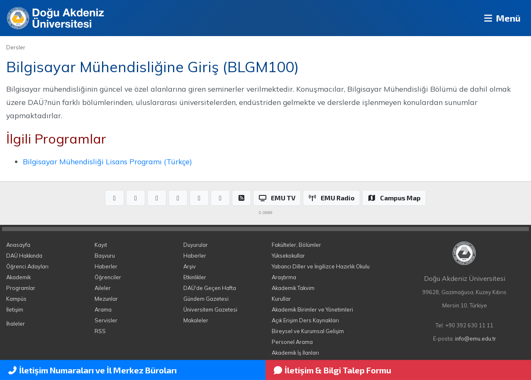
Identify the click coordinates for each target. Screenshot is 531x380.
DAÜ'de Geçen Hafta (209, 288)
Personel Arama (292, 342)
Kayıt (101, 244)
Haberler (106, 266)
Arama (103, 309)
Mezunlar (106, 298)
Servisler (106, 320)
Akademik (18, 277)
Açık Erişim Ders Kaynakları (305, 320)
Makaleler (195, 320)
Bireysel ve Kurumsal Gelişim (308, 331)
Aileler (103, 288)
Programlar (20, 288)
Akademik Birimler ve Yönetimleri (312, 309)
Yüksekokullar (288, 255)
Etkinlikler (194, 277)
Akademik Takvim (293, 288)
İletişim (14, 309)
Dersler (15, 47)
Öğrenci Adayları (27, 266)
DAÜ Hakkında (24, 255)
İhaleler (15, 323)
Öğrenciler (108, 277)
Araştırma (284, 277)
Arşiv (189, 266)
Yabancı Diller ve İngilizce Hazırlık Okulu (321, 266)
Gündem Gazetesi (206, 298)
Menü (500, 18)
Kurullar (281, 298)
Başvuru (105, 255)
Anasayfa (18, 244)
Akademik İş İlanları (295, 352)
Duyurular (195, 244)
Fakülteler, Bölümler (296, 244)
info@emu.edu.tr (475, 338)
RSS (100, 331)
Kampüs (16, 298)
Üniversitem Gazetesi (210, 309)
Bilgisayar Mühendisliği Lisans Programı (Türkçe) (107, 161)
